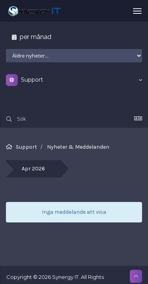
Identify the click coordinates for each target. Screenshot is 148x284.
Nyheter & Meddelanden (78, 147)
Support (26, 147)
